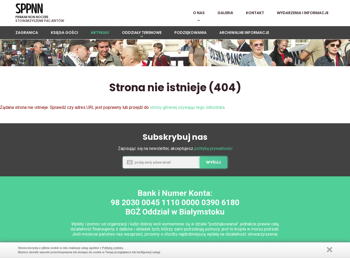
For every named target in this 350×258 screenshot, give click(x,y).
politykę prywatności (213, 148)
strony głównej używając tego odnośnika (187, 107)
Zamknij (329, 249)
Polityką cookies (112, 247)
